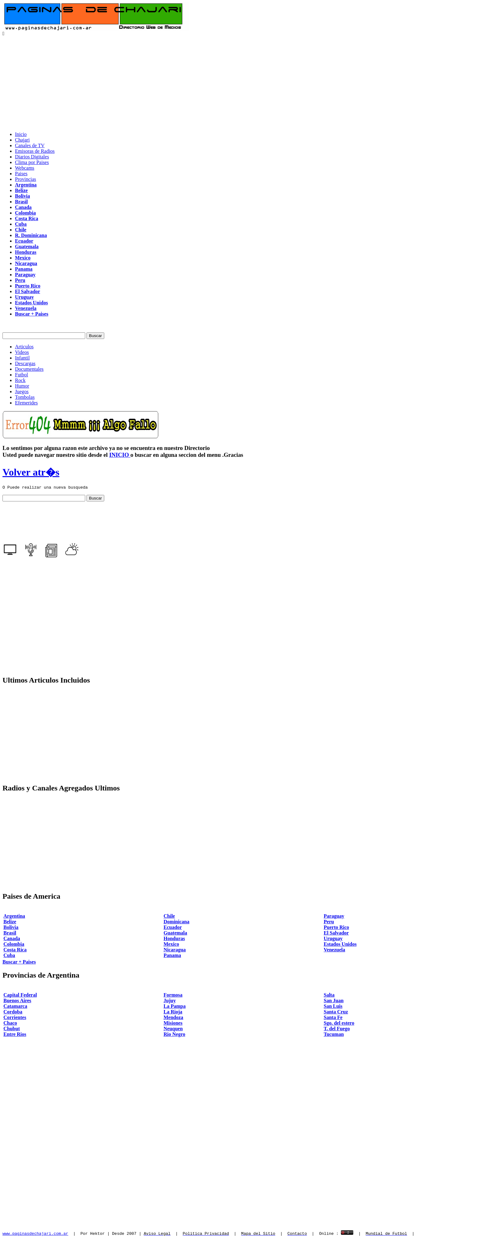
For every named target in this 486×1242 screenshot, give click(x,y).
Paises (21, 173)
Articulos (24, 346)
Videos (22, 352)
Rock (20, 380)
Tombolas (25, 397)
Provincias (25, 179)
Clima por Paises (32, 162)
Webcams (24, 168)
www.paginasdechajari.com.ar (35, 1234)
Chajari (22, 140)
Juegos (22, 391)
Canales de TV (30, 145)
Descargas (25, 363)
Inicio (21, 134)
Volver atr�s (30, 472)
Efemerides (26, 402)
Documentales (29, 369)
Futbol (21, 374)
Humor (22, 386)
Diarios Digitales (32, 156)
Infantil (22, 357)
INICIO (119, 455)
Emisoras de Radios (35, 151)
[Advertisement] (243, 83)
